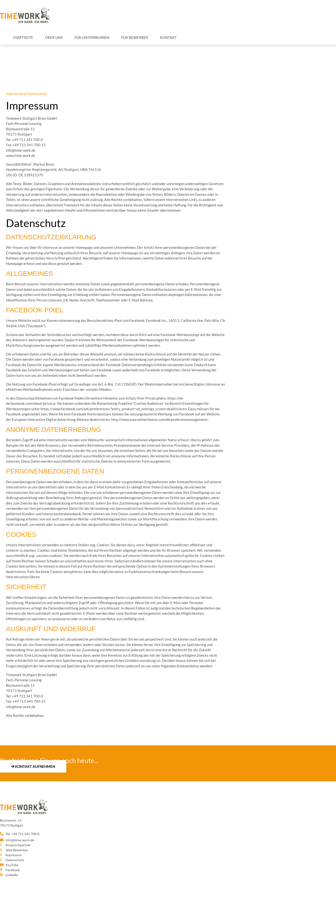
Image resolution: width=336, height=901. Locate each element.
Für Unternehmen (91, 37)
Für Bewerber (134, 37)
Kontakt (168, 37)
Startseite (23, 37)
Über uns (53, 37)
